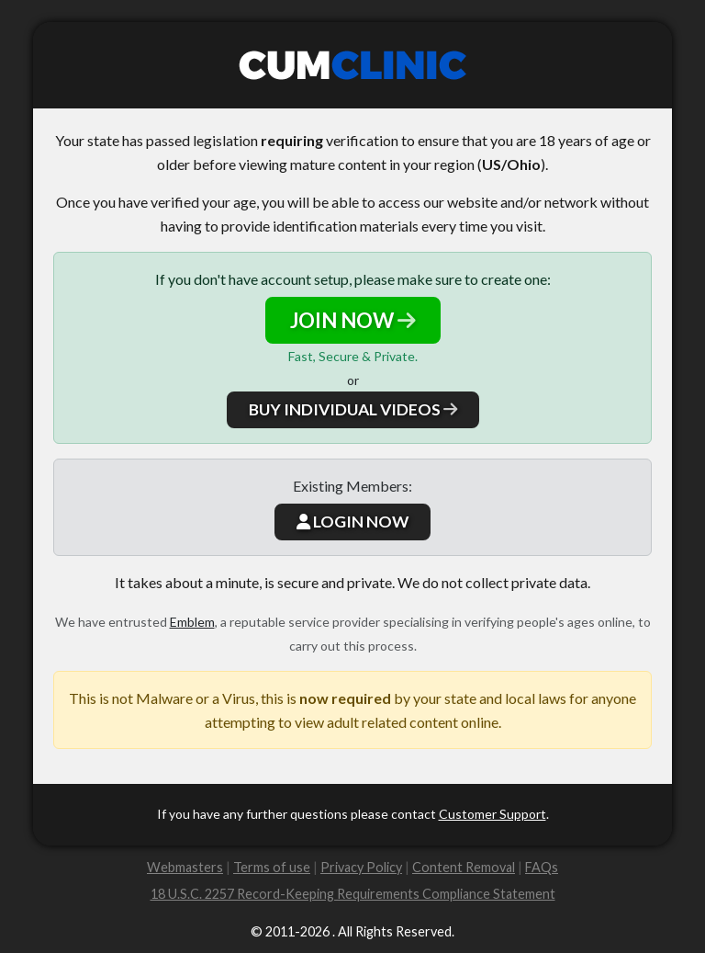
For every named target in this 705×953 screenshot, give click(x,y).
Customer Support (492, 814)
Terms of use (271, 867)
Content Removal (463, 867)
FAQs (541, 867)
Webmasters (185, 867)
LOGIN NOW (352, 521)
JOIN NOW (353, 320)
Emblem (192, 622)
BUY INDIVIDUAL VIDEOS (353, 409)
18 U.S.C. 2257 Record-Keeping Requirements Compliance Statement (353, 894)
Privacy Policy (361, 867)
